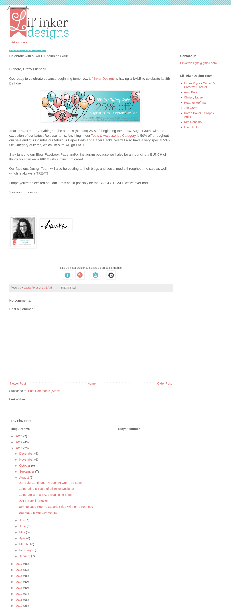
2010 (19, 605)
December (26, 453)
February (25, 550)
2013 (19, 587)
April (22, 538)
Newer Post (18, 383)
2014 (19, 581)
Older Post (164, 383)
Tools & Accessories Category (113, 136)
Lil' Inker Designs (102, 79)
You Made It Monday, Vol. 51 (38, 512)
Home (91, 383)
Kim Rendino (193, 122)
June (23, 526)
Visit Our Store (19, 42)
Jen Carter (191, 108)
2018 (19, 448)
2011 (19, 599)
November (26, 459)
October (25, 465)
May (22, 532)
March (24, 544)
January (25, 556)
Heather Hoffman (195, 102)
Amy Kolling (192, 92)
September (27, 471)
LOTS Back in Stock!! (33, 500)
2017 (19, 563)
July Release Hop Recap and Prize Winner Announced (55, 506)
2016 (19, 569)
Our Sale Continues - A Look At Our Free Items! (50, 482)
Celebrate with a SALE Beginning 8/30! (45, 494)
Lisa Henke (191, 127)
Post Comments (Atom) (44, 391)
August (24, 477)
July (22, 520)
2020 (19, 436)
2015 (19, 575)
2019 (19, 442)
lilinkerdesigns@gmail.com (198, 63)
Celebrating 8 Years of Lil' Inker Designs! (46, 488)
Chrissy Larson (194, 97)
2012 (19, 593)
